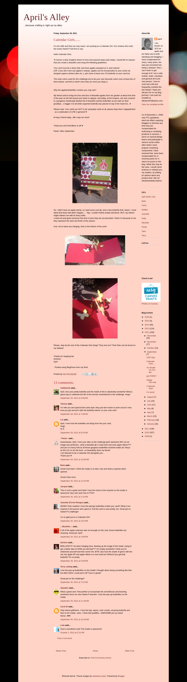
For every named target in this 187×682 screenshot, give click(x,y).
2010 (147, 432)
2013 (147, 328)
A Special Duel (150, 387)
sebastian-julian (99, 676)
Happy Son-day (151, 381)
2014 (147, 325)
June (149, 405)
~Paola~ (64, 438)
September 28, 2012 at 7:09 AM (74, 414)
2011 (147, 429)
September (152, 352)
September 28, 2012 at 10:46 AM (74, 459)
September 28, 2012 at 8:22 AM (74, 432)
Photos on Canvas (150, 304)
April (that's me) (148, 197)
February (151, 420)
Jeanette (145, 214)
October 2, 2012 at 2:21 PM (72, 632)
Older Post (129, 651)
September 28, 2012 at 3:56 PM (74, 537)
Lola (62, 625)
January (151, 424)
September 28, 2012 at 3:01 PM (74, 521)
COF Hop (150, 357)
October (151, 348)
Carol (144, 205)
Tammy (63, 404)
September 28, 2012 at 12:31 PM (74, 481)
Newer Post (61, 651)
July (149, 401)
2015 (147, 321)
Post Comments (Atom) (101, 658)
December (151, 336)
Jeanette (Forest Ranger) (72, 502)
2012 (147, 332)
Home (95, 651)
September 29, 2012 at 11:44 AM (74, 601)
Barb (62, 465)
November (151, 342)
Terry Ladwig (66, 566)
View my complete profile (152, 104)
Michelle (145, 223)
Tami (144, 231)
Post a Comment (64, 638)
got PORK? (151, 376)
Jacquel (64, 486)
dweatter (64, 588)
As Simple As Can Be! (150, 369)
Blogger (121, 676)
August (150, 397)
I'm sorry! (150, 392)
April (159, 39)
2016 (147, 317)
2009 (147, 436)
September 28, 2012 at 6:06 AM (74, 398)
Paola (144, 227)
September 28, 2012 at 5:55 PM (74, 561)
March (150, 416)
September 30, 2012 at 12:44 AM (74, 619)
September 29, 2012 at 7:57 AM (74, 582)
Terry (144, 235)
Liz (61, 419)
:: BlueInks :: (66, 526)
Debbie (145, 210)
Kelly (144, 218)
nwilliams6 (65, 388)
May (149, 408)
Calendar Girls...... (151, 362)
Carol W (64, 606)
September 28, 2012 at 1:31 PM (74, 497)
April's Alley (46, 17)
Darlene (64, 542)
